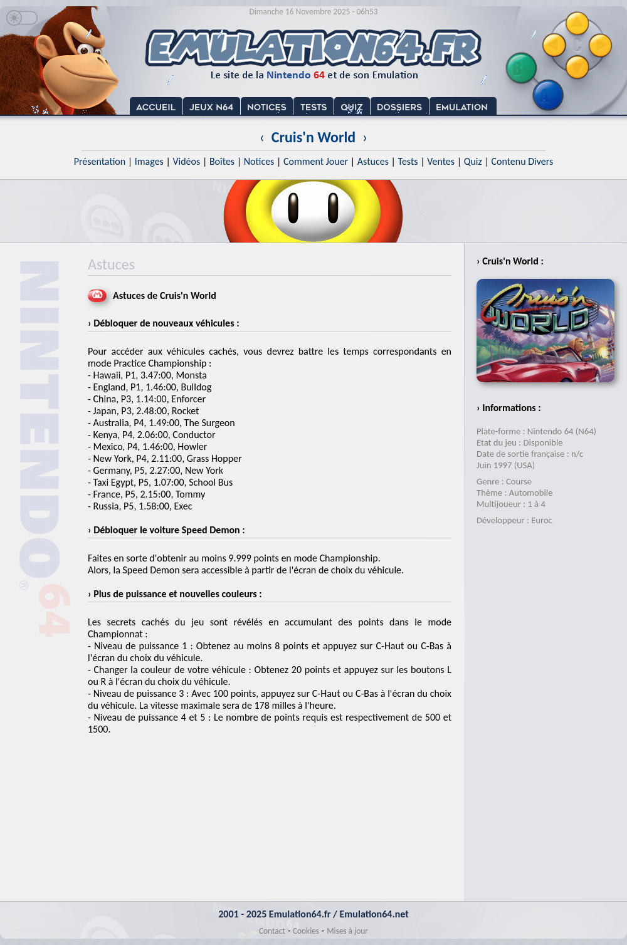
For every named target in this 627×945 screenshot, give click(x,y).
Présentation (100, 161)
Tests (408, 161)
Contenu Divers (522, 161)
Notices (259, 161)
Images (149, 161)
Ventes (441, 161)
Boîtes (221, 161)
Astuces (373, 161)
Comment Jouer (315, 161)
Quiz (473, 161)
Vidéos (186, 161)
